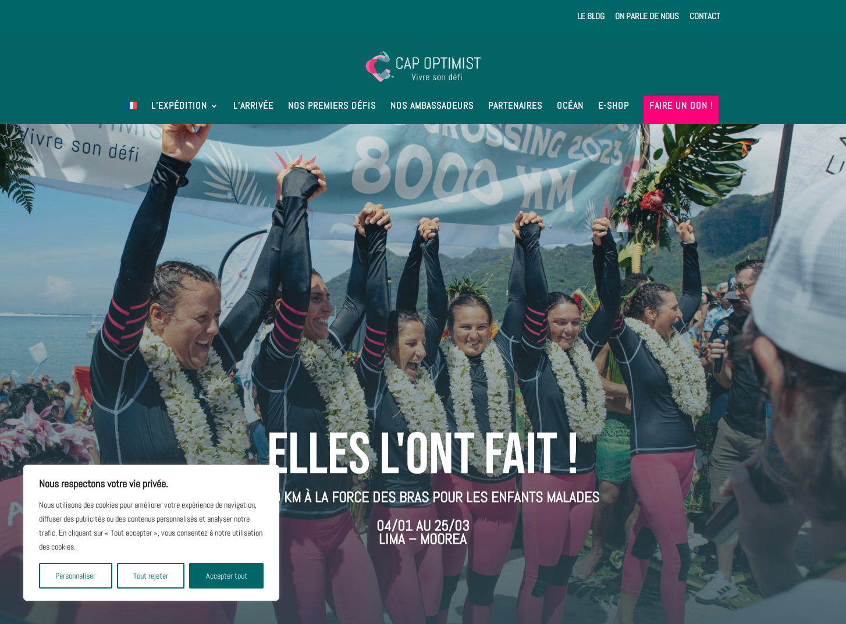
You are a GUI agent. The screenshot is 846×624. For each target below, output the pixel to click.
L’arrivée (253, 107)
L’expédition (179, 107)
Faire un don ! (681, 107)
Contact (704, 17)
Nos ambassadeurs (432, 107)
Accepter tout (226, 575)
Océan (570, 107)
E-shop (613, 107)
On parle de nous (647, 17)
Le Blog (591, 17)
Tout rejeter (150, 575)
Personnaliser (75, 575)
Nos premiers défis (332, 107)
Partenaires (515, 107)
